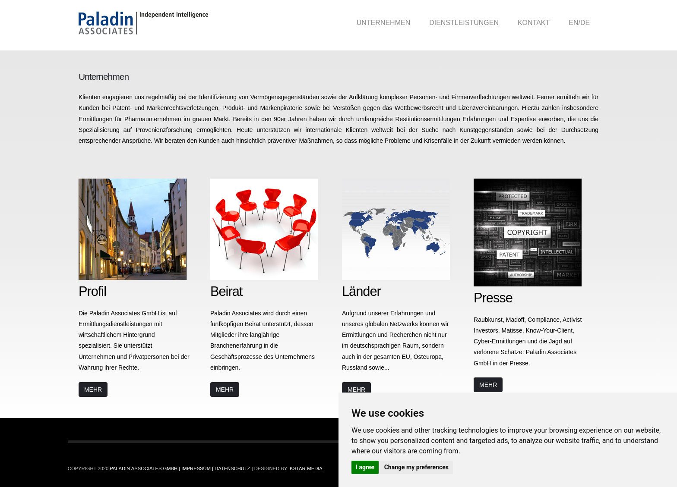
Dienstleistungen (464, 22)
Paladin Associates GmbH (144, 468)
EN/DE (579, 22)
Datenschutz (232, 468)
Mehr (93, 389)
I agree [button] (365, 467)
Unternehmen (383, 22)
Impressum (196, 468)
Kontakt (534, 22)
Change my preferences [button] (416, 467)
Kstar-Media (306, 468)
